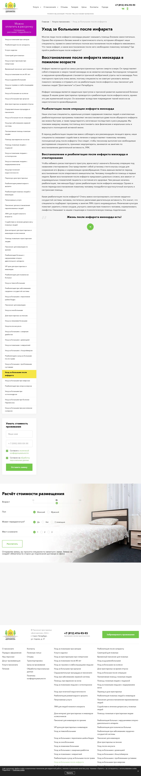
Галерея (75, 7)
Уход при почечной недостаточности (13, 191)
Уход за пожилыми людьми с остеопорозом (17, 173)
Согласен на (20, 512)
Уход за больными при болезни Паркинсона (18, 454)
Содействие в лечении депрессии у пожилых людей (18, 247)
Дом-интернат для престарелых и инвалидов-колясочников (19, 256)
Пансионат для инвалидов (16, 338)
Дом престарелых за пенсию (17, 349)
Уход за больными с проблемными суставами (16, 409)
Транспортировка (34, 661)
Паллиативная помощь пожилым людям (15, 149)
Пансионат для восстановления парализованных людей (18, 229)
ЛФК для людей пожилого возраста (16, 238)
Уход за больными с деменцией (19, 375)
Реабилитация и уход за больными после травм (15, 400)
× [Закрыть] (138, 771)
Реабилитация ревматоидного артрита (18, 205)
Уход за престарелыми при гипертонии (17, 64)
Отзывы (65, 7)
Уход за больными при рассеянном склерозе (15, 462)
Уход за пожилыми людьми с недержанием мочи (17, 182)
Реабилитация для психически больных (18, 303)
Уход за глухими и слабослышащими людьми (17, 93)
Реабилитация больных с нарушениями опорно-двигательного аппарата (16, 284)
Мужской (55, 566)
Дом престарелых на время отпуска (17, 114)
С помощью (60, 576)
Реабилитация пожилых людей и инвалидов (18, 214)
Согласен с (19, 505)
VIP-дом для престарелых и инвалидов (17, 294)
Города (104, 7)
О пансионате (50, 7)
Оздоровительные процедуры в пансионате (18, 123)
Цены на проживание (36, 665)
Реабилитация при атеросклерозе (13, 436)
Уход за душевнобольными (17, 86)
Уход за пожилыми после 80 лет (19, 80)
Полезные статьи (34, 653)
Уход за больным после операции (15, 132)
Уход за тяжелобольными (16, 311)
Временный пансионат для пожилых (16, 73)
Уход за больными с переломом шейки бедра (16, 330)
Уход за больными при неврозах (15, 427)
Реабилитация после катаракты (18, 45)
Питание (5, 669)
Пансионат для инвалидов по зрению (17, 273)
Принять (70, 773)
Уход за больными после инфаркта (17, 418)
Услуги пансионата (61, 21)
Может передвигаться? (13, 575)
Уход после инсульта (14, 361)
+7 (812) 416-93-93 (125, 5)
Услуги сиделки (12, 51)
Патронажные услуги (14, 222)
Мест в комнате (9, 585)
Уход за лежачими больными (17, 355)
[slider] (57, 557)
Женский (41, 566)
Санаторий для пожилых (15, 57)
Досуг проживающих (11, 661)
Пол (4, 565)
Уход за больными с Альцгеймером (13, 391)
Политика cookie (18, 770)
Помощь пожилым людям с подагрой (17, 164)
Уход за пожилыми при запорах (18, 40)
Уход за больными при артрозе (18, 107)
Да (38, 576)
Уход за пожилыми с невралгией (14, 382)
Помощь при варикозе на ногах (19, 157)
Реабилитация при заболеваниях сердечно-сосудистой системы (15, 320)
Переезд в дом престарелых (17, 198)
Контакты (94, 7)
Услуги (36, 7)
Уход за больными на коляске (18, 101)
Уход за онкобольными (15, 343)
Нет (47, 576)
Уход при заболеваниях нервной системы (15, 141)
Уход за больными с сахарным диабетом (18, 368)
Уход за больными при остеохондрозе (15, 445)
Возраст (6, 555)
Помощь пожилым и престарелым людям (14, 265)
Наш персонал (8, 657)
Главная (45, 21)
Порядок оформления (11, 653)
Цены (84, 7)
